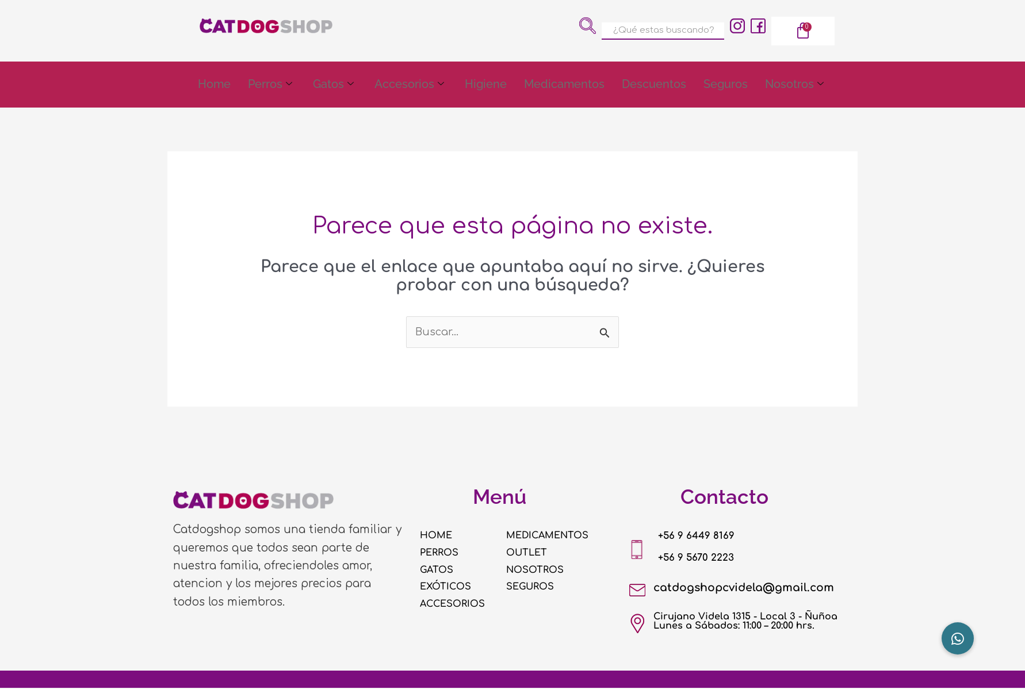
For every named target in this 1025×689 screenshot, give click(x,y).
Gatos (333, 85)
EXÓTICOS (449, 587)
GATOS (439, 570)
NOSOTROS (538, 570)
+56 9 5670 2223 (704, 558)
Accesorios (409, 85)
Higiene (486, 84)
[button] (958, 638)
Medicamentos (564, 84)
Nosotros (794, 85)
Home (214, 84)
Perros (270, 85)
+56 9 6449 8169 (704, 536)
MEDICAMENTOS (553, 536)
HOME (438, 536)
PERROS (441, 553)
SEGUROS (533, 587)
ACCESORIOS (457, 604)
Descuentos (654, 84)
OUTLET (529, 553)
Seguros (725, 84)
